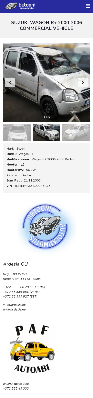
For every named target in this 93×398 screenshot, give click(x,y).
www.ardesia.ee (14, 309)
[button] (83, 82)
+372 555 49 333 (16, 388)
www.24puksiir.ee (16, 384)
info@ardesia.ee (14, 305)
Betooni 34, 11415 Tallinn (22, 279)
